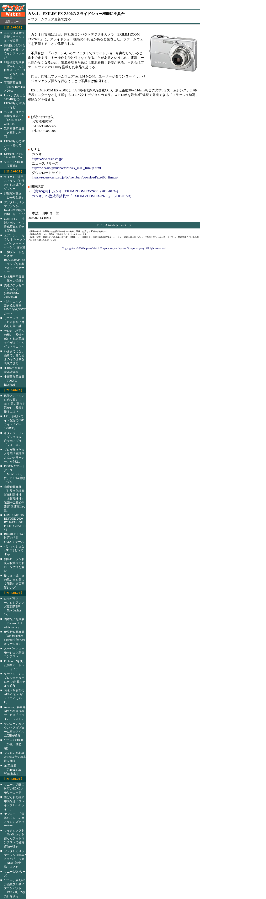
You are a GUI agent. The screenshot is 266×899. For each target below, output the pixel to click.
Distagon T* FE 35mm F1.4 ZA (13, 155)
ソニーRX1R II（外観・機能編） (13, 744)
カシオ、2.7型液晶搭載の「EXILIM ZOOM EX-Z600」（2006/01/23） (82, 196)
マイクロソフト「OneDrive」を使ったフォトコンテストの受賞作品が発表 (14, 838)
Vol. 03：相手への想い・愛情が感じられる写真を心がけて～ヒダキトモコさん (14, 338)
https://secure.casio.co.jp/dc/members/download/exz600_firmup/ (75, 177)
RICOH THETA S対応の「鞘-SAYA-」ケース (14, 537)
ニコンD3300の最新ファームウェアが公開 (14, 36)
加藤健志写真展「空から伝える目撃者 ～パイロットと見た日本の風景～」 (14, 70)
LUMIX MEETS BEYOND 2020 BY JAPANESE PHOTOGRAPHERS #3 (18, 522)
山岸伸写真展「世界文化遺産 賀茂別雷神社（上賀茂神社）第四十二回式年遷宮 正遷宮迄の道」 (14, 498)
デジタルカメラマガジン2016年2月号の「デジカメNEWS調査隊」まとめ (15, 858)
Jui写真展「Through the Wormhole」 (12, 769)
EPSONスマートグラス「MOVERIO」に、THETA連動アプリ (14, 474)
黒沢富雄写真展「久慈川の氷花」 (14, 132)
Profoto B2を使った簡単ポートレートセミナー (15, 665)
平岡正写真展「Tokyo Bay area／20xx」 (14, 86)
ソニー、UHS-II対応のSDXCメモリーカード (14, 788)
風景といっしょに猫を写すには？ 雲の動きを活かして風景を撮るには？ (14, 403)
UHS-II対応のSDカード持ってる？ (14, 145)
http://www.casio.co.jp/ (47, 159)
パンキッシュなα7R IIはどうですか (14, 550)
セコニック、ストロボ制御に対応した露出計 (14, 322)
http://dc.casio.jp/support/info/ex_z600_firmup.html (66, 168)
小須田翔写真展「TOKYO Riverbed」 (14, 380)
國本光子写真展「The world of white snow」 (14, 623)
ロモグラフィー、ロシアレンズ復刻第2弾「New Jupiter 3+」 (14, 606)
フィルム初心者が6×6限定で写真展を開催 (15, 756)
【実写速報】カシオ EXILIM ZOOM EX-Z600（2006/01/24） (76, 191)
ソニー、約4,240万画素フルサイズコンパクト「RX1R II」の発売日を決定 (15, 888)
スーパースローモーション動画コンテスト (14, 652)
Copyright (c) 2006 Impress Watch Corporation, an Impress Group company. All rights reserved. (114, 248)
